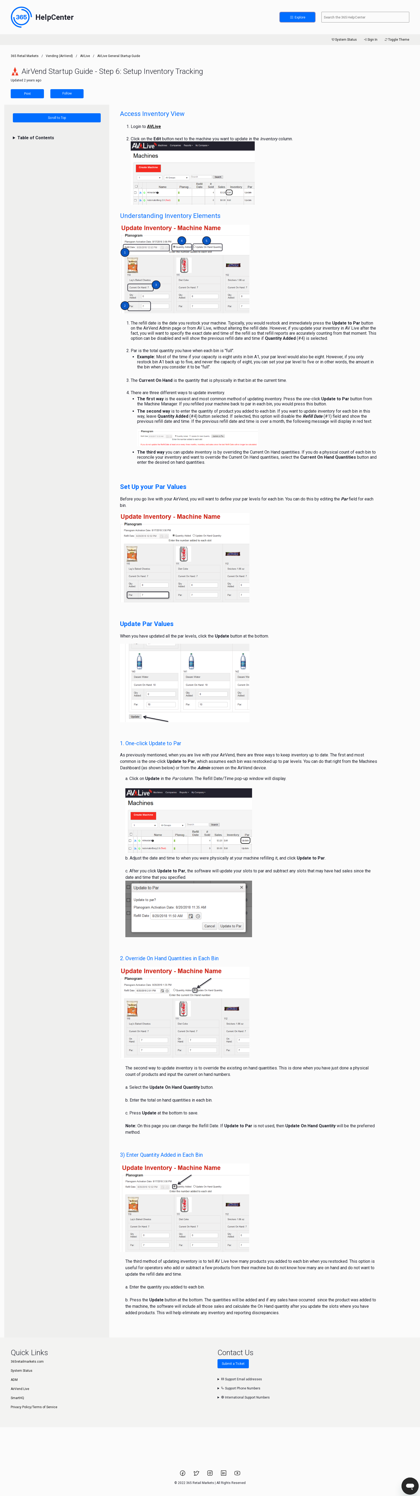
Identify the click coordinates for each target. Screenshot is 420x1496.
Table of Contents (35, 137)
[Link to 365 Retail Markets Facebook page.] (183, 1475)
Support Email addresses (241, 1379)
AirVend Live (20, 1389)
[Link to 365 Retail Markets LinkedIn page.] (224, 1475)
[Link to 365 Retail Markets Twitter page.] (197, 1475)
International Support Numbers (245, 1397)
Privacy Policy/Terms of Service (34, 1407)
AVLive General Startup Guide (118, 56)
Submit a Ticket (233, 1364)
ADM (14, 1380)
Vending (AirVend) (59, 56)
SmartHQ (17, 1398)
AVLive (85, 56)
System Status (344, 40)
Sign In (370, 40)
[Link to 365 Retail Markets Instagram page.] (210, 1475)
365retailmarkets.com (27, 1361)
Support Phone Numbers (240, 1388)
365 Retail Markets (25, 56)
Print (27, 94)
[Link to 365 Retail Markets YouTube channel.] (237, 1475)
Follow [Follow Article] (67, 93)
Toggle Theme (396, 40)
